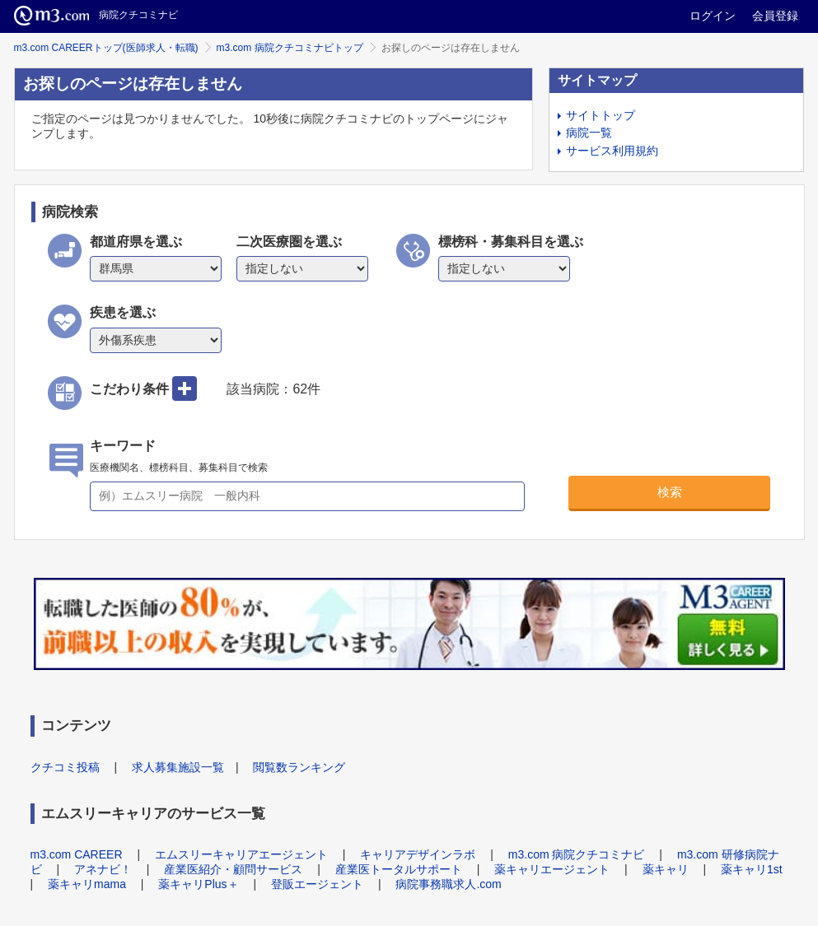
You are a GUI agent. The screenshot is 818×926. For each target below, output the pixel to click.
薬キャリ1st (752, 869)
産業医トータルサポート (398, 869)
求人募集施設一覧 (178, 767)
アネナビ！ (103, 869)
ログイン (712, 15)
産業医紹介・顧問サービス (233, 869)
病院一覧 (589, 132)
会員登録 (775, 15)
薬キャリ (666, 869)
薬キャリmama (87, 884)
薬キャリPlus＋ (198, 884)
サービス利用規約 (612, 150)
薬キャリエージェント (552, 869)
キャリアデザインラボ (417, 854)
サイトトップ (600, 115)
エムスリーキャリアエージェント (241, 854)
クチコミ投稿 (65, 767)
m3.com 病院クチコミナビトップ (290, 48)
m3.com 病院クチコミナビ (576, 854)
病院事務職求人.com (448, 884)
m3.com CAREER (76, 854)
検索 (669, 492)
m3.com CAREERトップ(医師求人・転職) (106, 48)
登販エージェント (317, 884)
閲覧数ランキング (299, 767)
